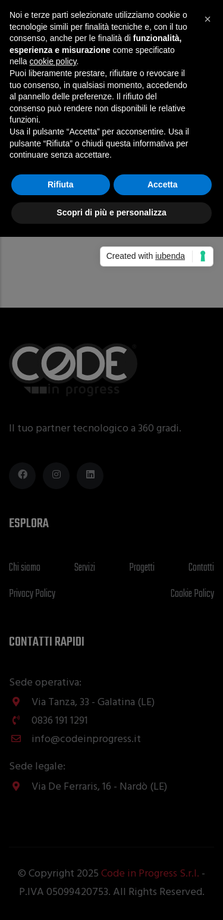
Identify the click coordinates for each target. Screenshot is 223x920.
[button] (207, 19)
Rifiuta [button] (61, 184)
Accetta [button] (162, 184)
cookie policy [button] (52, 61)
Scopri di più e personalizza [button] (111, 212)
